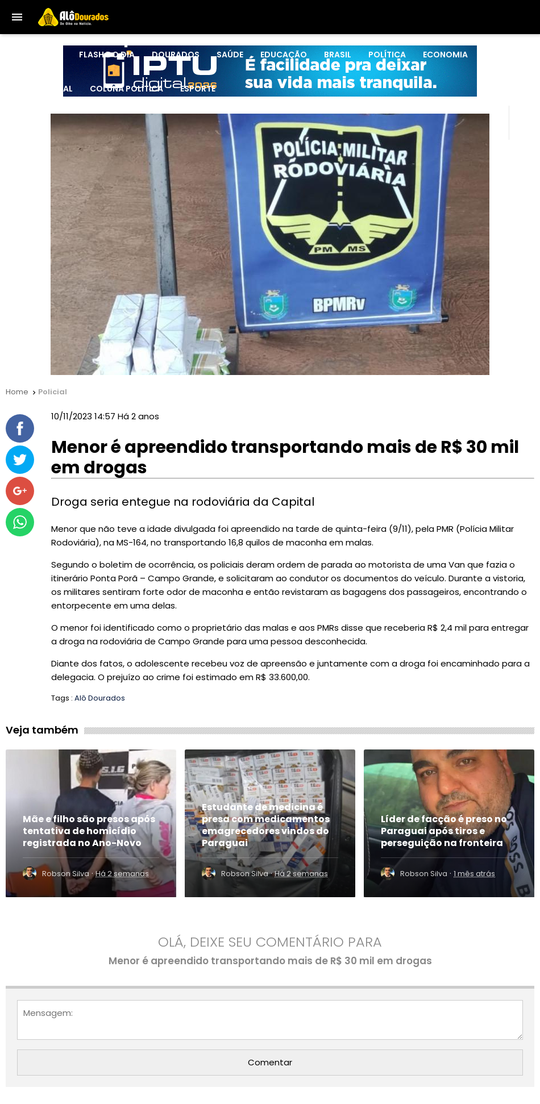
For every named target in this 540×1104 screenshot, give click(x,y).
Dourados (176, 54)
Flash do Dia (107, 54)
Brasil (337, 54)
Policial (503, 54)
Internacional (41, 88)
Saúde (230, 54)
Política (387, 54)
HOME (20, 54)
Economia (445, 54)
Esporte (197, 88)
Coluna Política (126, 88)
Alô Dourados (99, 698)
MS (55, 54)
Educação (283, 54)
